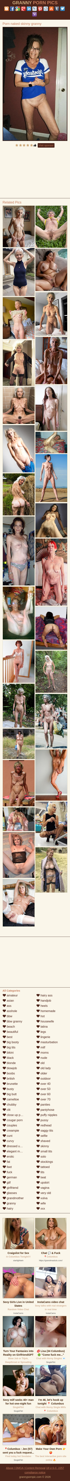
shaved (43, 1141)
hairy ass (44, 995)
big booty (11, 1042)
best (8, 1037)
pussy (42, 1120)
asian (8, 1000)
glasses (10, 1193)
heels (42, 1005)
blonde (9, 1063)
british (9, 1078)
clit (6, 1109)
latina (42, 1026)
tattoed (43, 1167)
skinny (42, 1146)
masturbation (47, 1042)
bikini (8, 1052)
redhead (44, 1125)
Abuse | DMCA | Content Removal (25, 1468)
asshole (10, 1011)
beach (9, 1026)
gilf (7, 1182)
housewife (45, 1021)
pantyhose (45, 1109)
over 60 (43, 1094)
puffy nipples (46, 1115)
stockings (44, 1161)
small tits (44, 1151)
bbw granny (12, 1021)
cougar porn (13, 1120)
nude (41, 1057)
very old (43, 1193)
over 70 (43, 1099)
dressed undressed (17, 1146)
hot (40, 1016)
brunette (10, 1083)
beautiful (10, 1031)
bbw (7, 1016)
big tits (9, 1047)
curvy (8, 1141)
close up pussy (15, 1115)
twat (41, 1177)
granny (9, 1203)
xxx (40, 1208)
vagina (42, 1187)
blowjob (10, 1068)
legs (41, 1031)
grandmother (13, 1198)
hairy (8, 1208)
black (8, 1057)
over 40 (43, 1083)
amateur (10, 995)
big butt (10, 1094)
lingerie (43, 1037)
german (10, 1177)
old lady (43, 1068)
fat (6, 1161)
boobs (9, 1073)
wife (41, 1203)
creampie (11, 1130)
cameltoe (11, 1099)
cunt (8, 1135)
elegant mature (15, 1151)
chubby (9, 1104)
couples (10, 1125)
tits (40, 1172)
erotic (8, 1156)
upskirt (42, 1182)
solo (41, 1156)
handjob (43, 1000)
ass (7, 1005)
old (40, 1063)
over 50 (43, 1089)
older (41, 1073)
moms (42, 1052)
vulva (42, 1198)
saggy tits (44, 1130)
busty (8, 1089)
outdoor (43, 1078)
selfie (42, 1135)
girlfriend (10, 1187)
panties (43, 1104)
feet (7, 1167)
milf (40, 1047)
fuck (7, 1172)
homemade (46, 1011)
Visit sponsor (46, 145)
